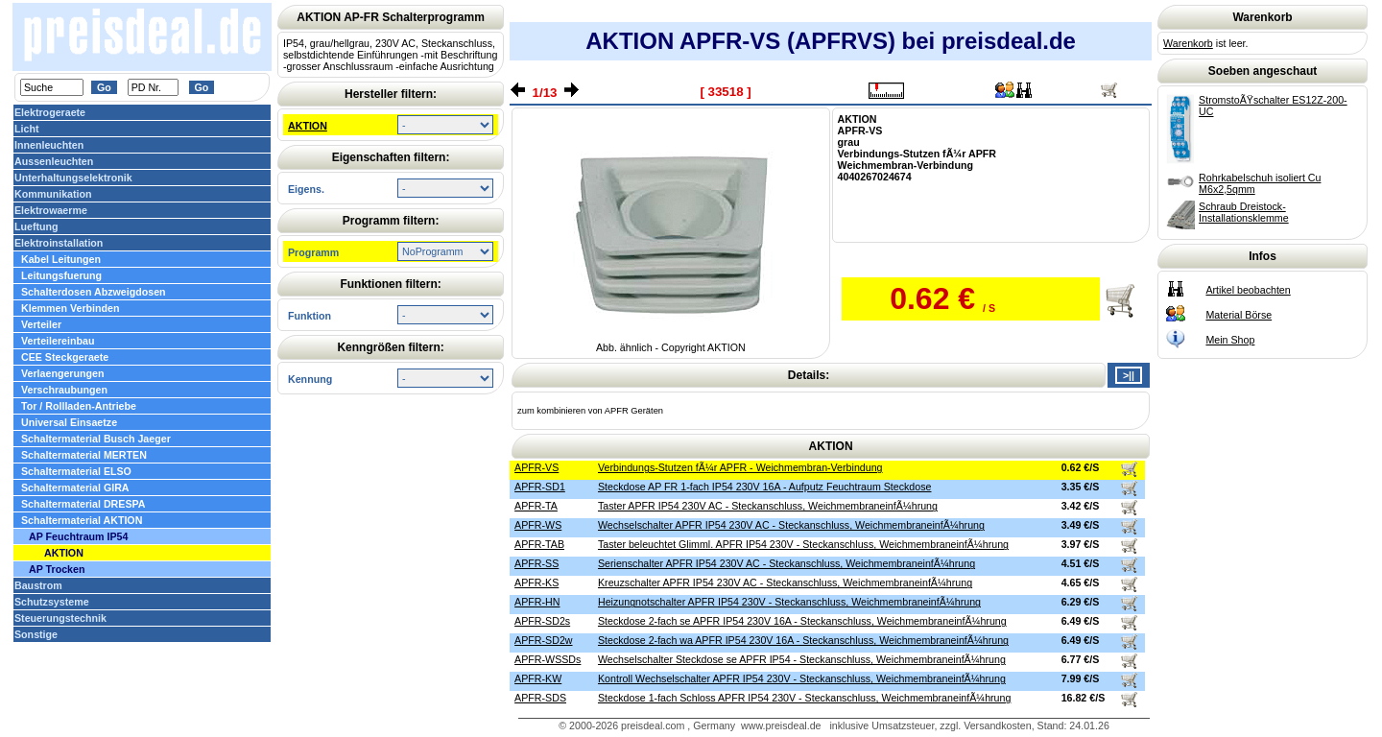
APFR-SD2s (542, 621)
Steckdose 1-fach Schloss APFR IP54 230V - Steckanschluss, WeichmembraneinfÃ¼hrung (804, 697)
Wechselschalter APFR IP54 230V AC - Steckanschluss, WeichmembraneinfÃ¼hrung (791, 525)
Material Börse (1238, 315)
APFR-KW (537, 678)
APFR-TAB (539, 544)
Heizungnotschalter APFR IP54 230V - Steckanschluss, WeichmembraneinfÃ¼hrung (789, 601)
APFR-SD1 (539, 486)
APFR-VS (536, 467)
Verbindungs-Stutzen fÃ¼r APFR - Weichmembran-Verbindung (740, 467)
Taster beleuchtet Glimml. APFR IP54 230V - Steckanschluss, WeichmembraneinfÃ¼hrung (803, 544)
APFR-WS (537, 525)
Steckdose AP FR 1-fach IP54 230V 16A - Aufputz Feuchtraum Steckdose (765, 486)
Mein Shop (1229, 339)
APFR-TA (536, 505)
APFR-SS (536, 563)
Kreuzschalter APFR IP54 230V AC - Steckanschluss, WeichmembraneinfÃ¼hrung (785, 582)
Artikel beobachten (1247, 290)
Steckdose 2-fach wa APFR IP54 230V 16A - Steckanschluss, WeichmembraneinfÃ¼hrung (803, 640)
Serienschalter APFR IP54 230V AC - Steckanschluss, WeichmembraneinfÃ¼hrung (786, 563)
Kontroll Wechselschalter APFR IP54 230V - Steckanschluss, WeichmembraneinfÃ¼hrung (802, 678)
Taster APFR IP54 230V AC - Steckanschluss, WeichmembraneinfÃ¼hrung (768, 505)
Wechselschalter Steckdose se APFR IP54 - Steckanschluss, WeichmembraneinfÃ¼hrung (802, 659)
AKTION (307, 125)
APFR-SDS (540, 697)
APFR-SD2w (543, 640)
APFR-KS (536, 582)
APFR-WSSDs (547, 659)
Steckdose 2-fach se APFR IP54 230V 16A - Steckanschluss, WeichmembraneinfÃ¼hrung (802, 621)
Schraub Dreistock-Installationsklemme (1244, 212)
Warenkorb (1188, 43)
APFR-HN (537, 601)
